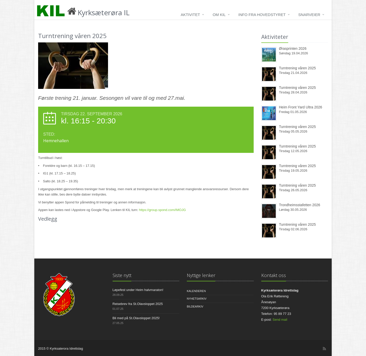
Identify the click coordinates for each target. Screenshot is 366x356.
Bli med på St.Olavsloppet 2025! (136, 318)
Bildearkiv (195, 306)
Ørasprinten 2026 (293, 48)
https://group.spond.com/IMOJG (162, 210)
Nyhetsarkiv (197, 298)
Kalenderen (196, 291)
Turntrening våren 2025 (297, 68)
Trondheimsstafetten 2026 (299, 205)
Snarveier (309, 14)
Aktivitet (190, 14)
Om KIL (219, 14)
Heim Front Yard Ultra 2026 (300, 107)
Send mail (279, 319)
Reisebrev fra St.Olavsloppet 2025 (138, 304)
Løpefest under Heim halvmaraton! (138, 290)
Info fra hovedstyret (262, 14)
